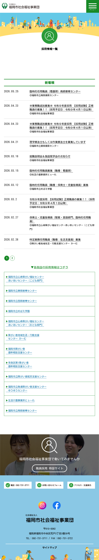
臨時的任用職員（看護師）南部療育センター (55, 91)
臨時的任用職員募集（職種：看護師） (51, 170)
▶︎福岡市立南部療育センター (21, 410)
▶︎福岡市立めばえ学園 (18, 311)
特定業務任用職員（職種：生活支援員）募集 (55, 239)
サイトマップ (49, 547)
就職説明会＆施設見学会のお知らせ (50, 156)
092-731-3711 (39, 538)
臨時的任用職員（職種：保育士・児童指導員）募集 (59, 185)
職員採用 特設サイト (49, 468)
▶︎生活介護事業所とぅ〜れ (20, 400)
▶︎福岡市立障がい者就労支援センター (26, 376)
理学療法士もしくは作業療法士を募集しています (58, 142)
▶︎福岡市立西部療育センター (21, 301)
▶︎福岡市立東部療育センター (21, 291)
